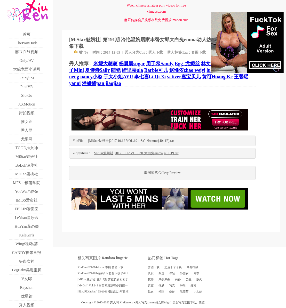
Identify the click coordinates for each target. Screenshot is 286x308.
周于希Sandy (159, 63)
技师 (151, 279)
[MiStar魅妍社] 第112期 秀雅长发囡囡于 (103, 279)
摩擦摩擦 (164, 279)
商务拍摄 (192, 267)
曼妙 (172, 291)
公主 (188, 279)
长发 (151, 273)
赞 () (81, 52)
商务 (178, 279)
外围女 (184, 273)
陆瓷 (116, 70)
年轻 (172, 273)
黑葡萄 (184, 291)
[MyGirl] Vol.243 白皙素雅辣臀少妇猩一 (103, 285)
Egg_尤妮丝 (187, 63)
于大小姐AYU (118, 76)
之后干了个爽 (173, 267)
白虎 (161, 273)
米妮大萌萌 (105, 63)
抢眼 (161, 291)
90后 (183, 285)
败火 (199, 279)
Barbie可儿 (156, 70)
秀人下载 (155, 52)
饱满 (161, 285)
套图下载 (198, 52)
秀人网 (114, 302)
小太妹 (197, 291)
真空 (151, 285)
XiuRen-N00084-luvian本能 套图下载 (100, 267)
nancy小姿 (91, 76)
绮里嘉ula (132, 70)
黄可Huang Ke (217, 76)
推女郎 (159, 302)
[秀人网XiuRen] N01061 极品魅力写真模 (103, 291)
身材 (193, 285)
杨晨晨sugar (132, 63)
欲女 (151, 291)
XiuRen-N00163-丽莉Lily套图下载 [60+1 (103, 273)
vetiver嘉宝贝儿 (184, 76)
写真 (172, 285)
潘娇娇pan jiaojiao (101, 83)
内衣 (196, 273)
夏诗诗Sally (97, 70)
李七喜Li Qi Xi (150, 76)
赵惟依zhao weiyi (187, 70)
